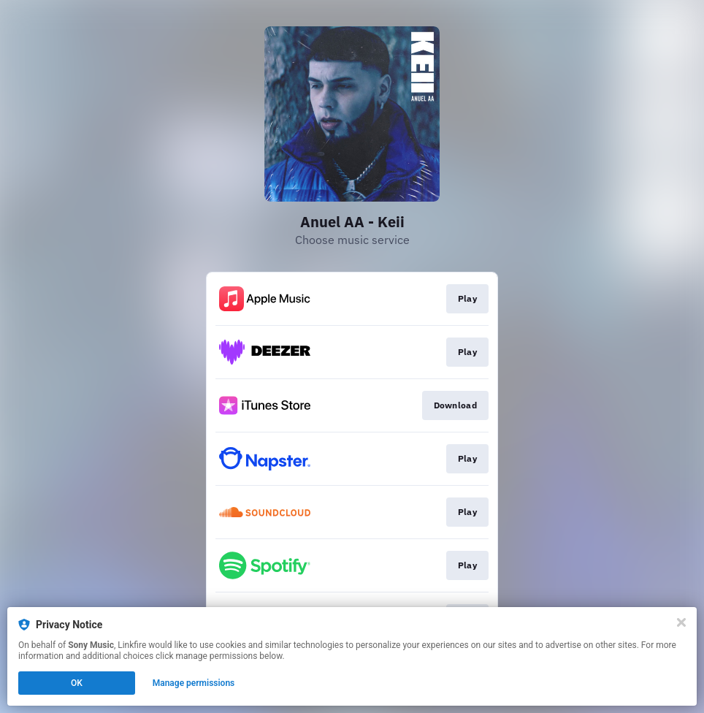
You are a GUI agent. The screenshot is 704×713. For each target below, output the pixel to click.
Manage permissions (194, 683)
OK (77, 683)
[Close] (681, 622)
